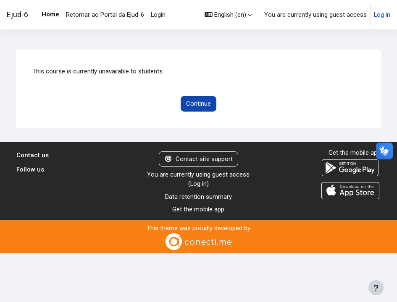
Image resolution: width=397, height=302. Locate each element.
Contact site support (198, 159)
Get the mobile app (198, 209)
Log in (382, 14)
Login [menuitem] (158, 14)
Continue (198, 103)
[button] (228, 14)
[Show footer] (376, 287)
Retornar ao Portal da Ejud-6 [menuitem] (105, 14)
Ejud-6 (17, 14)
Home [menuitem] (50, 14)
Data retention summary (198, 196)
